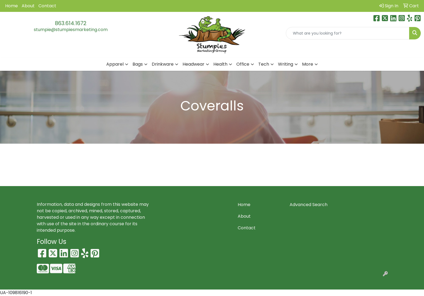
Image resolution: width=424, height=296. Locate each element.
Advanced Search (308, 204)
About (28, 6)
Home (11, 6)
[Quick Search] (347, 33)
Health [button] (220, 64)
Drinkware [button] (163, 64)
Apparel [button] (115, 64)
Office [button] (242, 64)
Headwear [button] (193, 64)
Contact (47, 6)
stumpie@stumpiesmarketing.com (71, 29)
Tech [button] (263, 64)
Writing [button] (285, 64)
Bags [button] (137, 64)
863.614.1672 (71, 23)
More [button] (307, 64)
